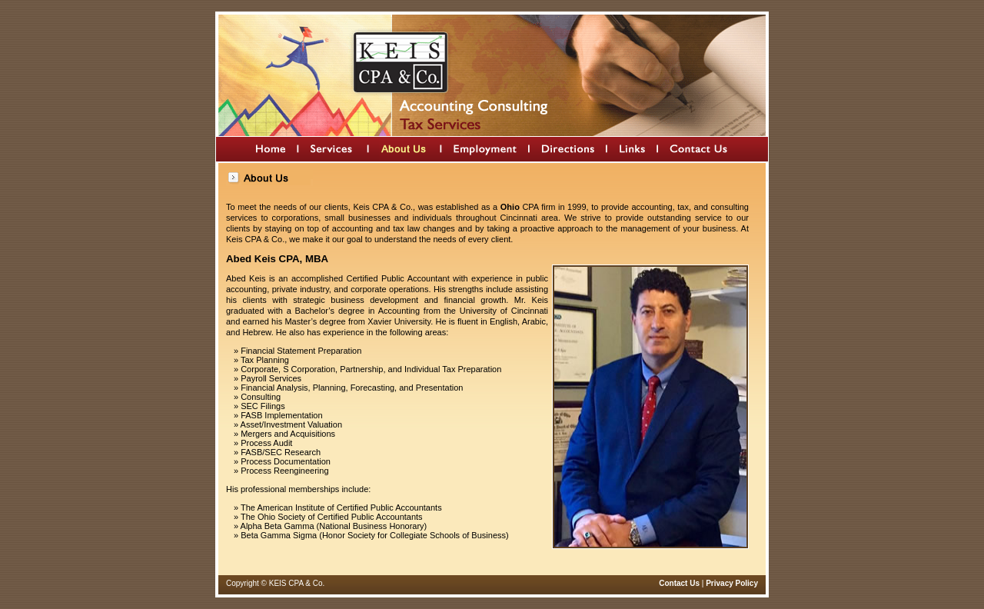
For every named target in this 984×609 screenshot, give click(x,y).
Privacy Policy (732, 583)
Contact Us (679, 583)
